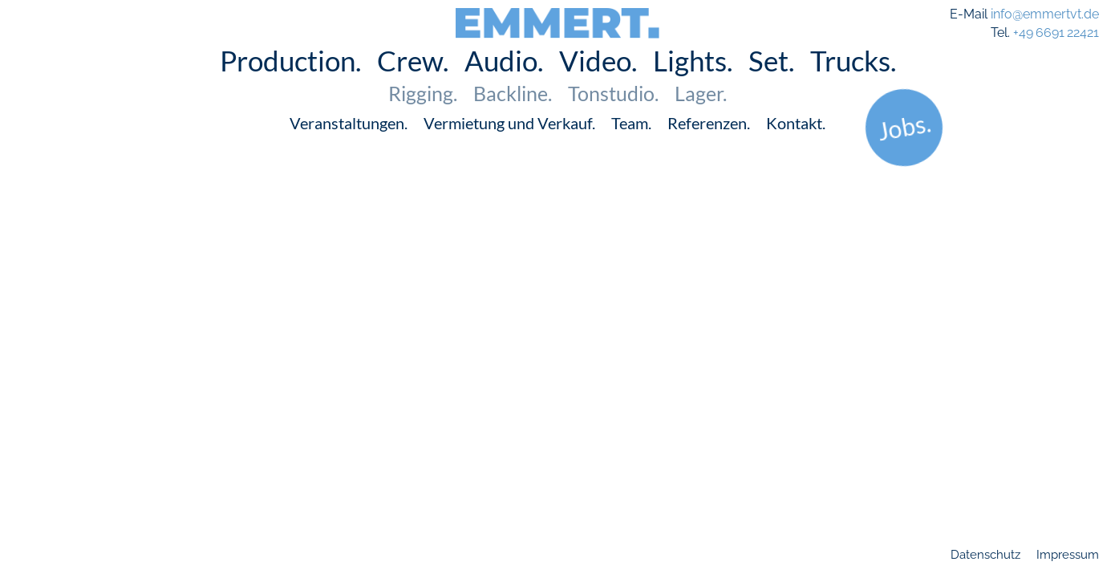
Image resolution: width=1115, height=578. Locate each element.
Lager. (701, 116)
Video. (598, 83)
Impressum (1067, 554)
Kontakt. (795, 146)
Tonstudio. (613, 116)
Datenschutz (985, 554)
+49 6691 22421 (1056, 32)
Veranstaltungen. (348, 146)
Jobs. (903, 150)
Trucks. (853, 83)
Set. (771, 83)
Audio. (503, 83)
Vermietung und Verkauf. (509, 146)
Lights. (692, 83)
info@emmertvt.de (1045, 14)
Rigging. (422, 116)
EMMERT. (558, 18)
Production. (290, 83)
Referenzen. (708, 146)
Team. (631, 146)
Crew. (412, 83)
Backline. (512, 116)
